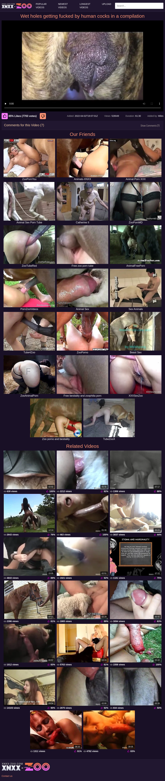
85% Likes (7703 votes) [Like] (19, 116)
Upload (106, 4)
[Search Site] (160, 6)
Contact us (7, 776)
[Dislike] (43, 116)
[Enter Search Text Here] (139, 6)
